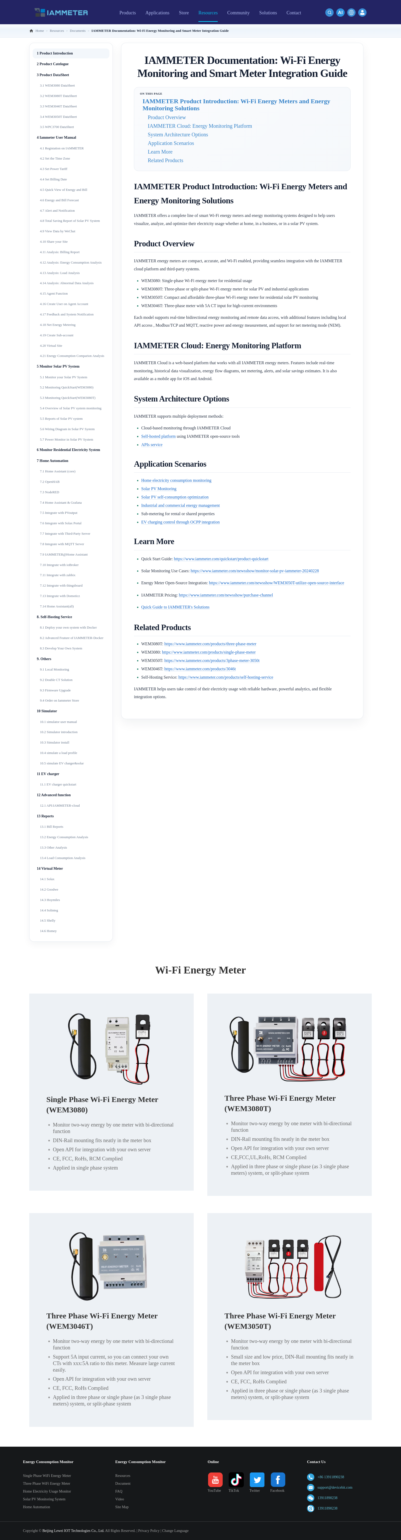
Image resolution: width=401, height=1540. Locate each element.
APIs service (151, 444)
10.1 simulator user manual (58, 722)
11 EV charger (48, 774)
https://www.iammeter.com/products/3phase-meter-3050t (212, 660)
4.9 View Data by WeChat (57, 231)
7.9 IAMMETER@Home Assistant (64, 554)
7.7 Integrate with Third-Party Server (65, 533)
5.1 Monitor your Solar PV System (63, 377)
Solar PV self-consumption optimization (175, 497)
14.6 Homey (48, 931)
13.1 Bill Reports (51, 827)
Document (123, 1484)
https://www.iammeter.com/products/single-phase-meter (209, 652)
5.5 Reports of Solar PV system (61, 419)
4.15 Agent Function (54, 293)
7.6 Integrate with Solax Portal (60, 523)
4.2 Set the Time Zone (55, 158)
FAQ (118, 1491)
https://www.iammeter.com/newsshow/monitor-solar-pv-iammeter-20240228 (255, 571)
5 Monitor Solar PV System (58, 366)
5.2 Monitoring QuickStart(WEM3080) (66, 387)
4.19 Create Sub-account (56, 335)
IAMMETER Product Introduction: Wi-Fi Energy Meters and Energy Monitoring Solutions (236, 105)
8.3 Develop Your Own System (61, 648)
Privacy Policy (149, 1531)
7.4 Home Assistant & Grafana (61, 502)
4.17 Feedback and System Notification (66, 314)
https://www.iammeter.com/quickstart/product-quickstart (221, 559)
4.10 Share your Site (54, 242)
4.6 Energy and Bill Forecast (59, 200)
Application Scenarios (171, 143)
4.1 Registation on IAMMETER (62, 148)
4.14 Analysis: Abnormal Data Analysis (66, 283)
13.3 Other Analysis (53, 847)
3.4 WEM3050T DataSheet (58, 117)
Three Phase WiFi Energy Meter (46, 1484)
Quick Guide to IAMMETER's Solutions (175, 607)
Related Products (165, 160)
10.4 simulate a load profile (58, 753)
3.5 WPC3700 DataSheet (57, 127)
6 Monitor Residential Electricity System (68, 450)
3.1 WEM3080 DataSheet (57, 85)
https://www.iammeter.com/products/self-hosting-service (225, 677)
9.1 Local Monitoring (54, 669)
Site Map (122, 1507)
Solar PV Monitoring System (44, 1499)
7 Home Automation (52, 461)
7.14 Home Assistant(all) (57, 606)
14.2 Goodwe (49, 889)
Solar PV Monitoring (158, 488)
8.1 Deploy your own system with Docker (68, 627)
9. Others (44, 659)
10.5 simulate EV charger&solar (62, 763)
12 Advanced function (54, 795)
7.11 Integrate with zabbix (57, 575)
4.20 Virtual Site (51, 346)
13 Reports (45, 816)
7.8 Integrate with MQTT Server (62, 544)
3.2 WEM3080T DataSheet (58, 96)
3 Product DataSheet (53, 75)
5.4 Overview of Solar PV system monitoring (71, 408)
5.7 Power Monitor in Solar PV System (66, 439)
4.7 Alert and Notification (57, 210)
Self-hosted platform (158, 436)
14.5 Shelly (47, 920)
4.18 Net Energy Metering (57, 325)
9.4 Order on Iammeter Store (59, 700)
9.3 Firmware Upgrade (55, 690)
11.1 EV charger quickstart (58, 784)
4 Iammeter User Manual (56, 137)
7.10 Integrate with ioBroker (59, 565)
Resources (123, 1476)
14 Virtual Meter (50, 869)
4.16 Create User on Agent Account (64, 304)
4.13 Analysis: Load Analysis (60, 273)
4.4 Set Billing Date (53, 179)
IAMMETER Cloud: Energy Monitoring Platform (200, 126)
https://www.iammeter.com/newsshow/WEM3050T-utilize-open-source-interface (276, 583)
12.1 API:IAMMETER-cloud (60, 805)
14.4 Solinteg (49, 910)
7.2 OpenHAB (50, 482)
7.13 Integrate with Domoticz (60, 596)
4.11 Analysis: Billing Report (60, 252)
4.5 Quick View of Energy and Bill (63, 190)
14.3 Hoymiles (50, 900)
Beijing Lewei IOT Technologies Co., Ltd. (73, 1531)
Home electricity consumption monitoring (176, 480)
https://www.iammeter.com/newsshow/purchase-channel (226, 595)
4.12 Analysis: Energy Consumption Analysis (71, 262)
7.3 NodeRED (49, 492)
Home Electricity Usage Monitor (47, 1491)
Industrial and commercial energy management (180, 505)
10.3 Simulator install (54, 742)
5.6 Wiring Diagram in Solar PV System (67, 429)
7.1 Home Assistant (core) (57, 471)
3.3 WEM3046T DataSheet (58, 106)
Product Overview (167, 117)
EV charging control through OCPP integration (180, 522)
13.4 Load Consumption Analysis (62, 858)
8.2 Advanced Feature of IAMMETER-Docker (71, 638)
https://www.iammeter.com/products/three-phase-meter (210, 644)
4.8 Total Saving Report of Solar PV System (70, 221)
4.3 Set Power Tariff (53, 169)
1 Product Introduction (55, 53)
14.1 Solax (47, 879)
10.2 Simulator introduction (59, 732)
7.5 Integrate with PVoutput (58, 513)
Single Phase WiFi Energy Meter (47, 1476)
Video (119, 1499)
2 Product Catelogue (53, 64)
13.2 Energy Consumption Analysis (64, 837)
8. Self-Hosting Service (54, 617)
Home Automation (36, 1507)
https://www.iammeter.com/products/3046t (200, 669)
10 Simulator (47, 711)
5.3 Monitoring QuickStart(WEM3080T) (68, 398)
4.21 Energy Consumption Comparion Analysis (72, 356)
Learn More (160, 152)
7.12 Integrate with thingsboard (61, 585)
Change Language (175, 1531)
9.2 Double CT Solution (56, 680)
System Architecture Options (178, 134)
